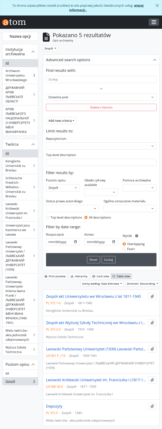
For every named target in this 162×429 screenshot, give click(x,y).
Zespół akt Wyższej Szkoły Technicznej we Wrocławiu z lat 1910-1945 (96, 322)
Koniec (89, 234)
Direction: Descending (141, 283)
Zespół (20, 382)
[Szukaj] (101, 79)
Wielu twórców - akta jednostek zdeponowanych (20, 335)
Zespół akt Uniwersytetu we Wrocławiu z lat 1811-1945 (93, 296)
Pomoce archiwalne (137, 180)
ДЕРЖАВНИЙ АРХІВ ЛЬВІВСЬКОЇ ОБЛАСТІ (20, 94)
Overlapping (136, 244)
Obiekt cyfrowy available (95, 182)
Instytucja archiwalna (15, 51)
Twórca (12, 144)
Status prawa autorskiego (64, 201)
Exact (131, 249)
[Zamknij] (157, 5)
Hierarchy (79, 276)
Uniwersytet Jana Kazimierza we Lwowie (20, 230)
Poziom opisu (17, 364)
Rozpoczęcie (55, 234)
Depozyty (54, 406)
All (7, 63)
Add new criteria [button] (60, 121)
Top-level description (61, 155)
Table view (121, 276)
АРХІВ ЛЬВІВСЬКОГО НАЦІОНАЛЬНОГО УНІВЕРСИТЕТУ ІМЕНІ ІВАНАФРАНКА (20, 120)
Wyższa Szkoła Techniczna (20, 349)
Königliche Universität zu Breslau (20, 165)
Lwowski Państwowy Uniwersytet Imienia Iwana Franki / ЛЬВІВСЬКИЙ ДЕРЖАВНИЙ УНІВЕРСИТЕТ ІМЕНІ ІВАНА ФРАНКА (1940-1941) (20, 300)
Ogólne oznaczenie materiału (124, 201)
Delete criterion (101, 107)
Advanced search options (68, 59)
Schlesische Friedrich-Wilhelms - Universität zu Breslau (20, 187)
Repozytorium (56, 139)
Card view (100, 276)
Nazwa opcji (20, 36)
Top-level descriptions (66, 217)
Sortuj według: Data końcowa (101, 283)
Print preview (55, 276)
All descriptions (100, 217)
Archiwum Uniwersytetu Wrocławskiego (20, 75)
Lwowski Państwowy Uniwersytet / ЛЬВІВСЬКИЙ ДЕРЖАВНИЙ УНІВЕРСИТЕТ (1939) (20, 256)
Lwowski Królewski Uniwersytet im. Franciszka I (20, 211)
